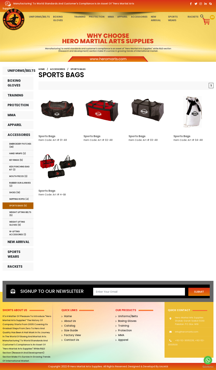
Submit (199, 292)
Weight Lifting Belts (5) (20, 214)
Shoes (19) (14, 192)
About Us (68, 321)
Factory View (71, 335)
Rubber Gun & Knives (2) (20, 184)
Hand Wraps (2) (17, 153)
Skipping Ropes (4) (19, 199)
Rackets (193, 16)
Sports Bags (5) (18, 205)
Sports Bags (78, 69)
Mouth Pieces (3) (18, 176)
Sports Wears (173, 18)
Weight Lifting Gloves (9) (17, 223)
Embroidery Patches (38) (20, 145)
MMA (111, 16)
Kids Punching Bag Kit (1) (19, 168)
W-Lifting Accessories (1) (17, 233)
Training (80, 16)
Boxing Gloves (58, 18)
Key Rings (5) (16, 160)
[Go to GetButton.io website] (207, 367)
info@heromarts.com (186, 331)
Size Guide (69, 330)
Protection (96, 16)
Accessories (139, 16)
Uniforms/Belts (39, 16)
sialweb (163, 366)
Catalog (68, 325)
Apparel (122, 16)
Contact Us (70, 340)
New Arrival (156, 18)
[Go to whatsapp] (208, 360)
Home (41, 69)
